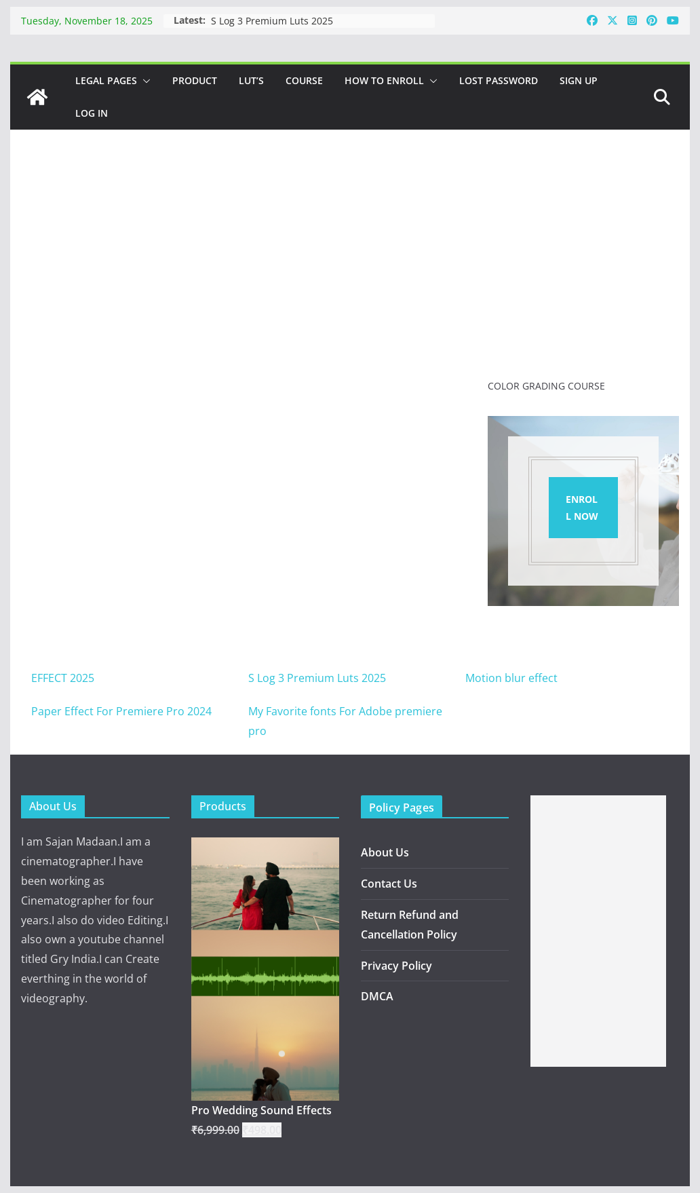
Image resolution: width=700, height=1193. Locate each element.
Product (194, 80)
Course (304, 80)
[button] (144, 80)
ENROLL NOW (582, 508)
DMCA (377, 996)
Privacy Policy (396, 965)
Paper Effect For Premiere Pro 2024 (121, 711)
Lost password (498, 80)
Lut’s (251, 80)
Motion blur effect (511, 677)
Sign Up (579, 80)
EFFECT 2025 (62, 677)
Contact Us (389, 883)
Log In (91, 113)
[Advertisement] (598, 931)
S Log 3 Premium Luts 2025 (272, 20)
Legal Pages (106, 80)
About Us (385, 852)
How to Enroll (384, 80)
